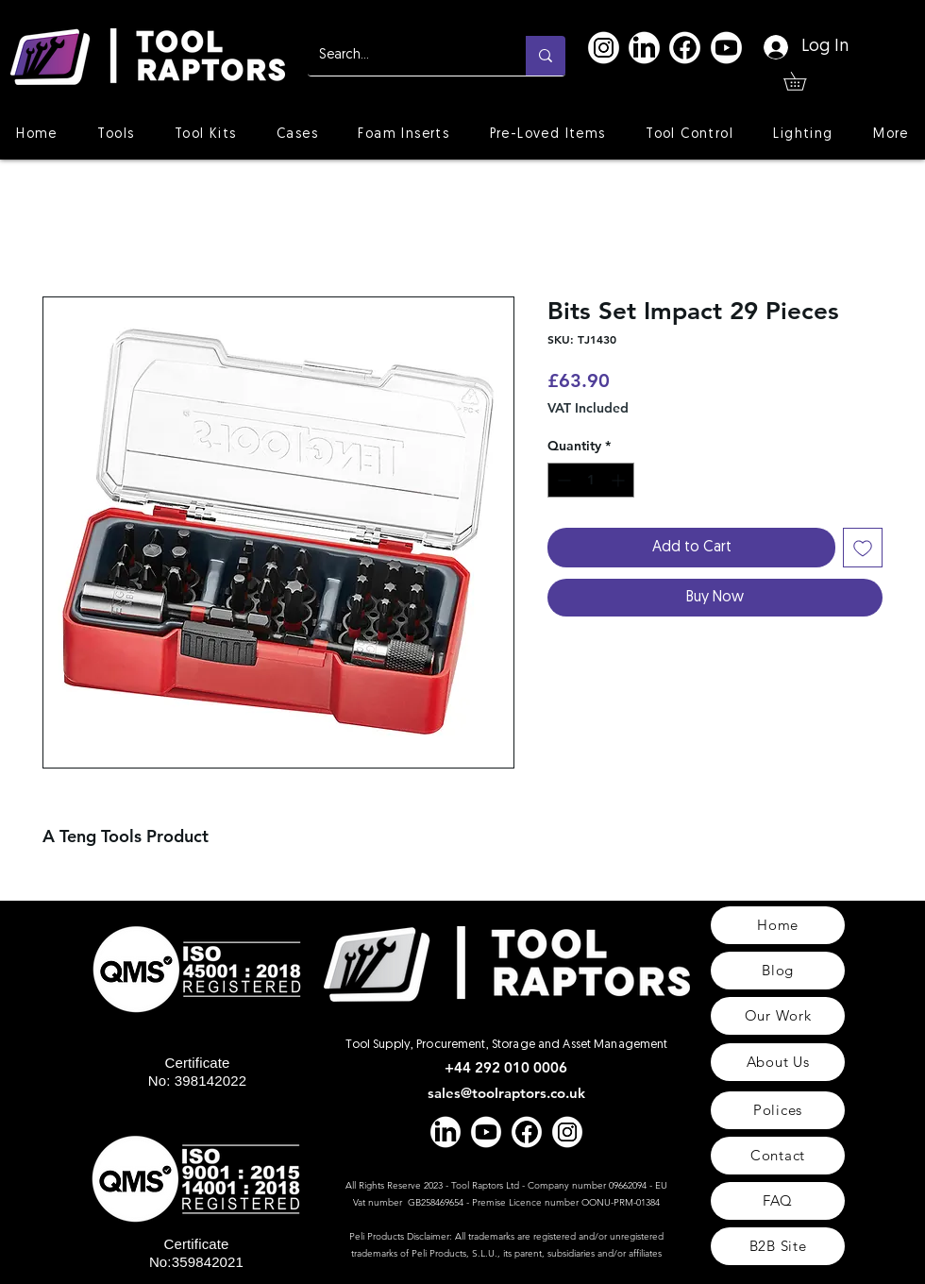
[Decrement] (562, 480)
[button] (803, 81)
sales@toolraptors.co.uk (506, 1093)
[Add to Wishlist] (863, 547)
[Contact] (778, 1155)
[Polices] (778, 1110)
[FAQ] (778, 1201)
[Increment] (619, 480)
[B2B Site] (778, 1246)
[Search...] (402, 56)
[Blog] (778, 970)
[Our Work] (778, 1016)
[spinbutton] (591, 480)
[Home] (778, 925)
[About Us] (778, 1062)
